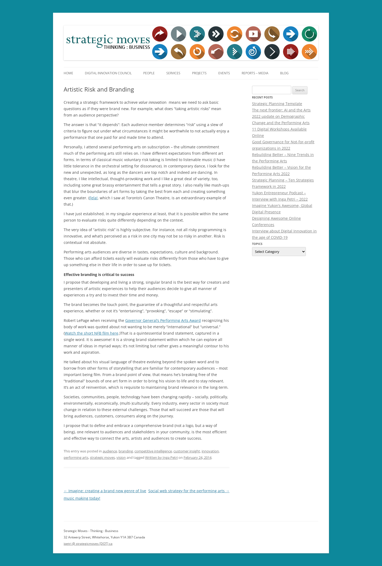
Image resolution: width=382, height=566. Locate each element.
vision (121, 457)
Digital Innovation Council (108, 73)
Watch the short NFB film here (91, 333)
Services (173, 73)
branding (126, 451)
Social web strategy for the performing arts (188, 490)
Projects (199, 73)
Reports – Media (255, 73)
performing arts (76, 457)
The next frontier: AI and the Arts (281, 110)
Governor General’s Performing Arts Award (163, 320)
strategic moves (102, 457)
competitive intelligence (153, 451)
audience (110, 451)
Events (224, 73)
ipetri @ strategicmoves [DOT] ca (88, 543)
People (149, 73)
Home (68, 73)
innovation (210, 451)
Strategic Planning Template (277, 103)
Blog (284, 73)
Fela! (93, 197)
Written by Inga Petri (161, 457)
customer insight (186, 451)
